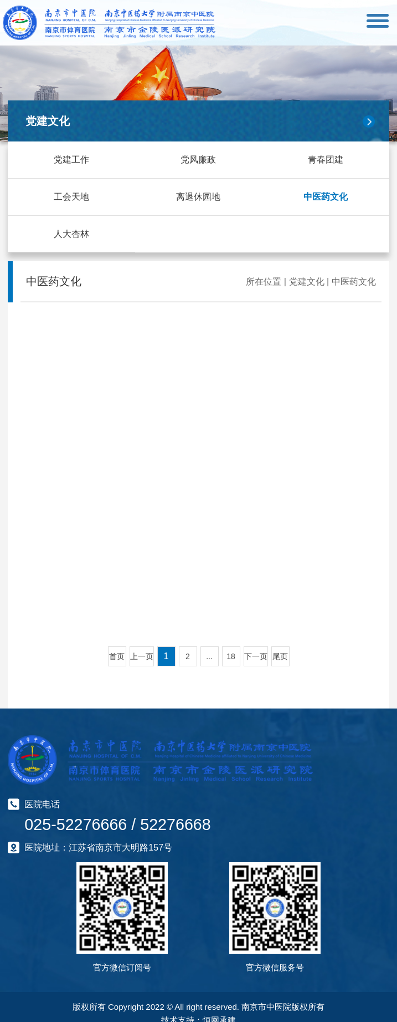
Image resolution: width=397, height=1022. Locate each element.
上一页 (141, 655)
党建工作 (71, 159)
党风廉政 (198, 159)
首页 (117, 655)
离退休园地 (198, 196)
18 (230, 655)
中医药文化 (325, 196)
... (209, 655)
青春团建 (325, 159)
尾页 (280, 655)
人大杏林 (71, 233)
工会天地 (71, 196)
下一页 (255, 655)
